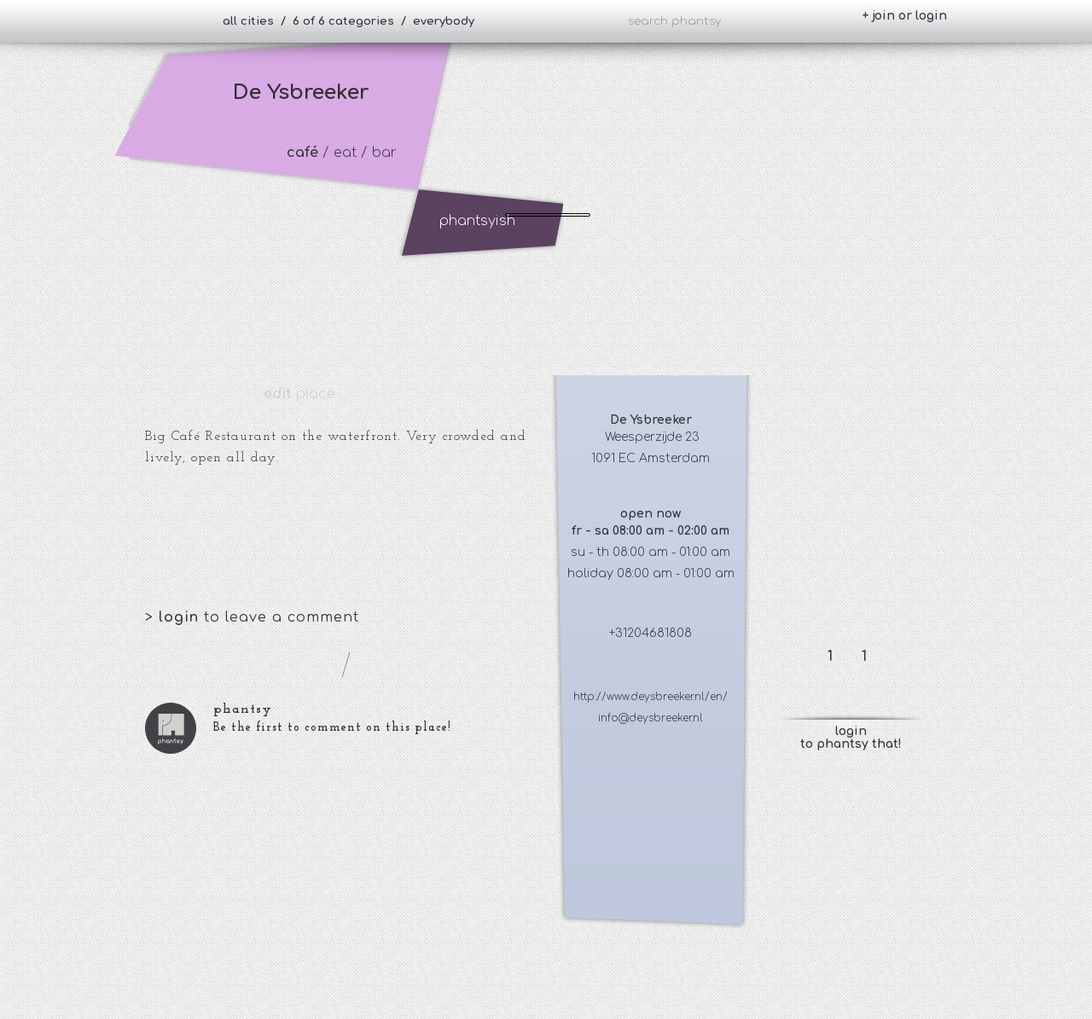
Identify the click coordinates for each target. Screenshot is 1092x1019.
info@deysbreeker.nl (650, 718)
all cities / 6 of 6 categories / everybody (348, 21)
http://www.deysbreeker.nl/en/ (650, 697)
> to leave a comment (252, 617)
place (299, 394)
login (181, 617)
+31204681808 (650, 633)
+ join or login (904, 15)
